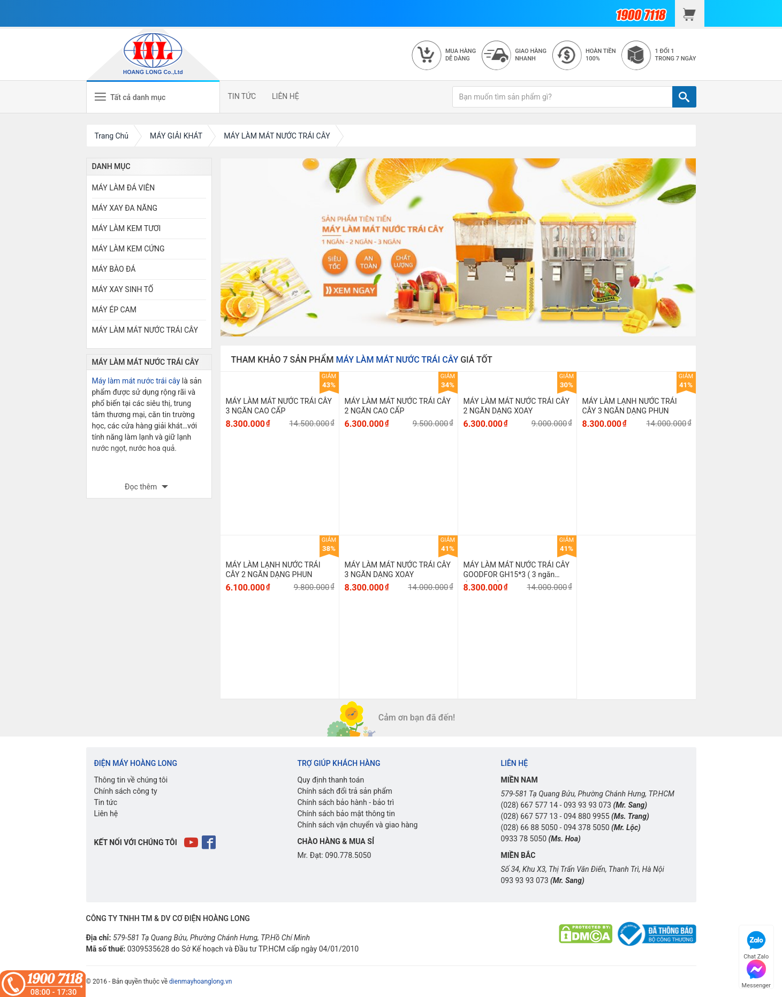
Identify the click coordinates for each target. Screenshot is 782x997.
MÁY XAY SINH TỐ (123, 289)
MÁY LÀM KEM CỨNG (128, 248)
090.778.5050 (348, 855)
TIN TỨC (242, 96)
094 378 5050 (587, 827)
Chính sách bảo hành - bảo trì (345, 802)
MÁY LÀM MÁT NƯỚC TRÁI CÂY (145, 330)
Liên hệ (106, 813)
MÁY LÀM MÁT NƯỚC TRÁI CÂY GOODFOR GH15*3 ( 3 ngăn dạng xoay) (517, 574)
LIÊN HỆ (285, 96)
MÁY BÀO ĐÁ (114, 269)
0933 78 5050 (523, 838)
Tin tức (106, 802)
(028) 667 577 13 (529, 816)
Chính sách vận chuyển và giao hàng (357, 824)
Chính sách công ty (125, 791)
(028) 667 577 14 (529, 805)
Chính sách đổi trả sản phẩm (344, 791)
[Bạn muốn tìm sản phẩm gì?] (562, 97)
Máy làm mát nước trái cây (136, 381)
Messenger (756, 973)
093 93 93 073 (587, 805)
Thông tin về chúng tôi (131, 780)
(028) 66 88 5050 (529, 827)
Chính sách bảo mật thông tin (346, 813)
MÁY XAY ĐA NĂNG (125, 208)
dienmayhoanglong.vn (200, 981)
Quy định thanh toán (330, 780)
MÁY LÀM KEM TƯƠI (126, 228)
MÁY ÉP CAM (114, 309)
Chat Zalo (756, 944)
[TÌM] (684, 97)
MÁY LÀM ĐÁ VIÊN (123, 187)
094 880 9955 (587, 816)
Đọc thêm (142, 486)
